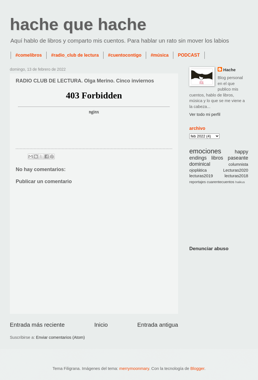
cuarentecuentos (220, 182)
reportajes (197, 182)
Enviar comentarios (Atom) (60, 337)
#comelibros (28, 55)
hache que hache (78, 24)
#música (160, 55)
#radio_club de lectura (75, 55)
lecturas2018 (236, 176)
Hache (229, 70)
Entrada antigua (157, 324)
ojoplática (198, 170)
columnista (238, 164)
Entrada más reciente (37, 324)
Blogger (197, 368)
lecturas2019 (201, 176)
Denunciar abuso (209, 248)
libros (217, 158)
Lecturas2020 (235, 170)
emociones (205, 151)
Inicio (101, 324)
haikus (240, 182)
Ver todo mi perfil (204, 114)
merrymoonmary (134, 368)
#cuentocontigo (124, 55)
